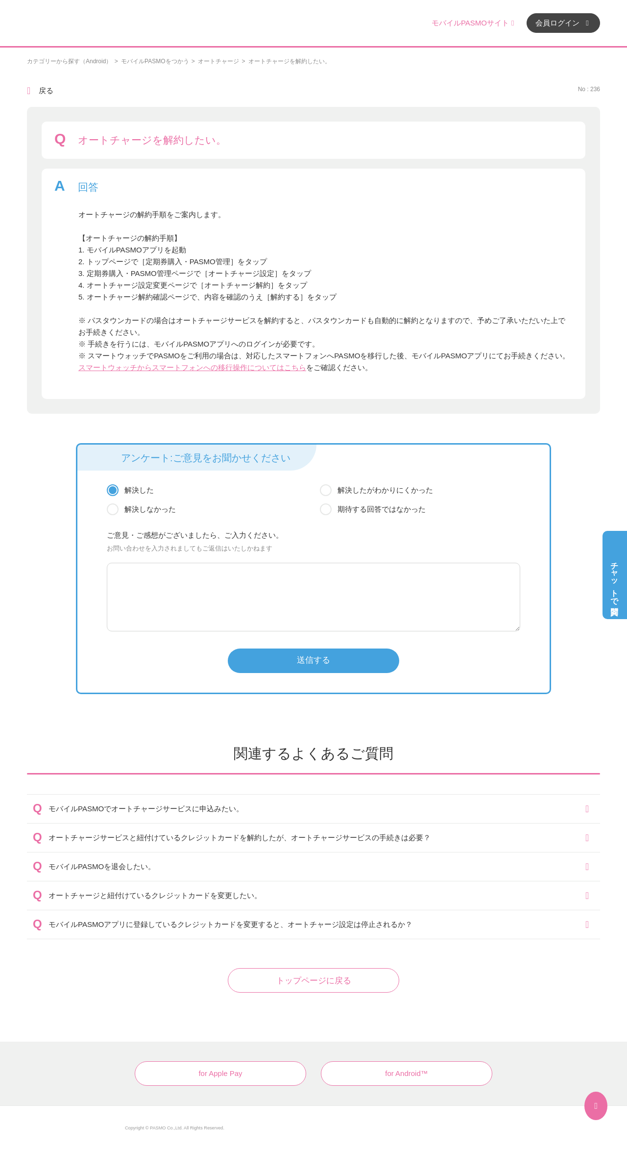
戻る (46, 90)
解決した (139, 490)
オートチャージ (218, 61)
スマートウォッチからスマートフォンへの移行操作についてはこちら (192, 367)
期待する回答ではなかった (382, 509)
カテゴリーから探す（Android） (69, 61)
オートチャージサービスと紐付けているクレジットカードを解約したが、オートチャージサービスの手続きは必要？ (239, 837)
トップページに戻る (313, 980)
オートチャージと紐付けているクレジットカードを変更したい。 (155, 895)
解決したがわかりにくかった (385, 490)
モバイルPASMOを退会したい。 (101, 866)
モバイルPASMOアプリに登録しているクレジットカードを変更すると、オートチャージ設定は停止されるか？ (230, 924)
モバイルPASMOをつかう (155, 61)
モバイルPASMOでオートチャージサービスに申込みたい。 (145, 808)
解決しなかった (150, 509)
